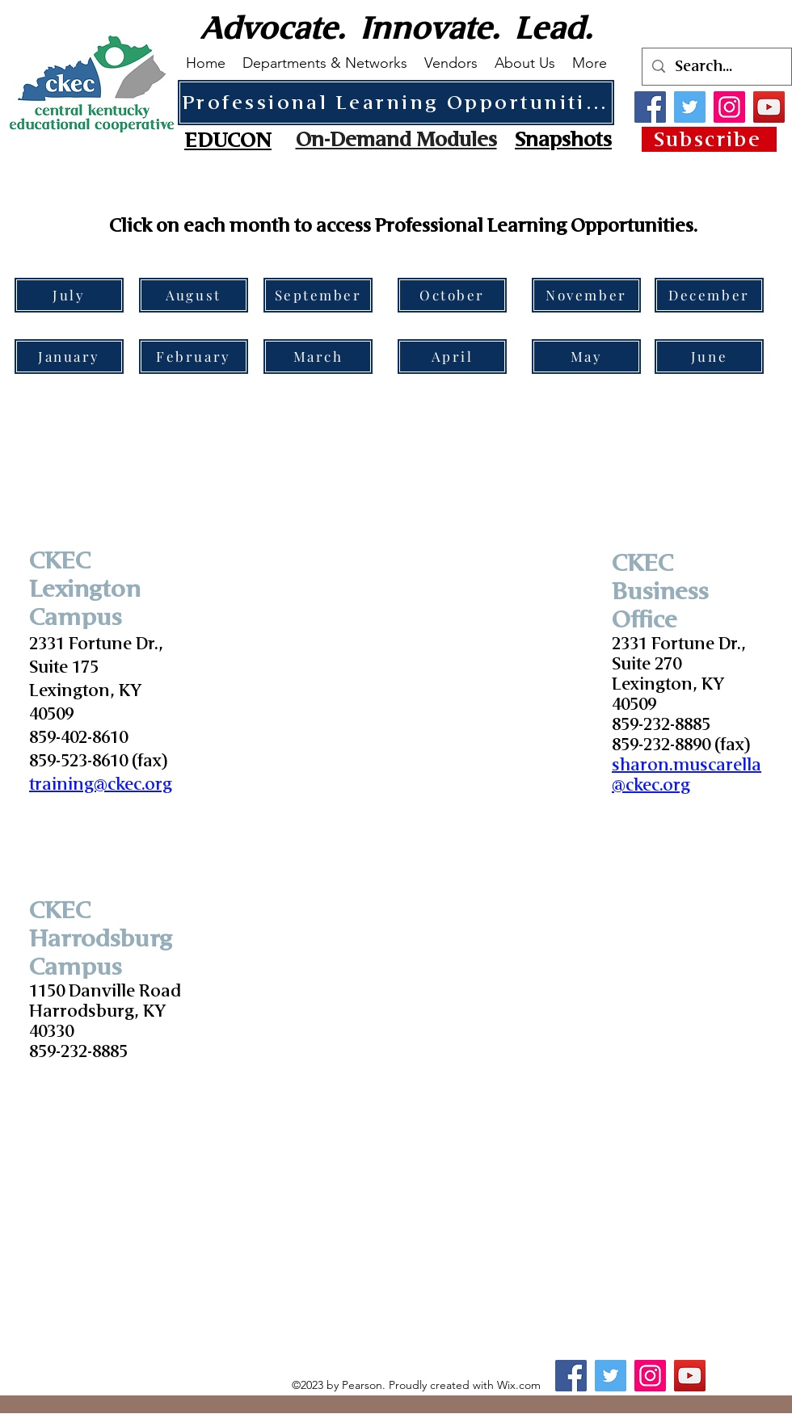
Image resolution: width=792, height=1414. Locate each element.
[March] (318, 356)
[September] (318, 295)
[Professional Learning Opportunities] (396, 102)
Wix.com (519, 1385)
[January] (69, 356)
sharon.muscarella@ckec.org (686, 775)
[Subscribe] (709, 139)
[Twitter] (690, 107)
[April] (452, 356)
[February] (193, 356)
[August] (193, 295)
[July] (69, 295)
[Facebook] (650, 107)
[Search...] (716, 66)
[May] (586, 356)
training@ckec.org (100, 784)
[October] (452, 295)
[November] (586, 295)
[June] (709, 356)
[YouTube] (769, 107)
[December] (709, 295)
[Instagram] (729, 107)
